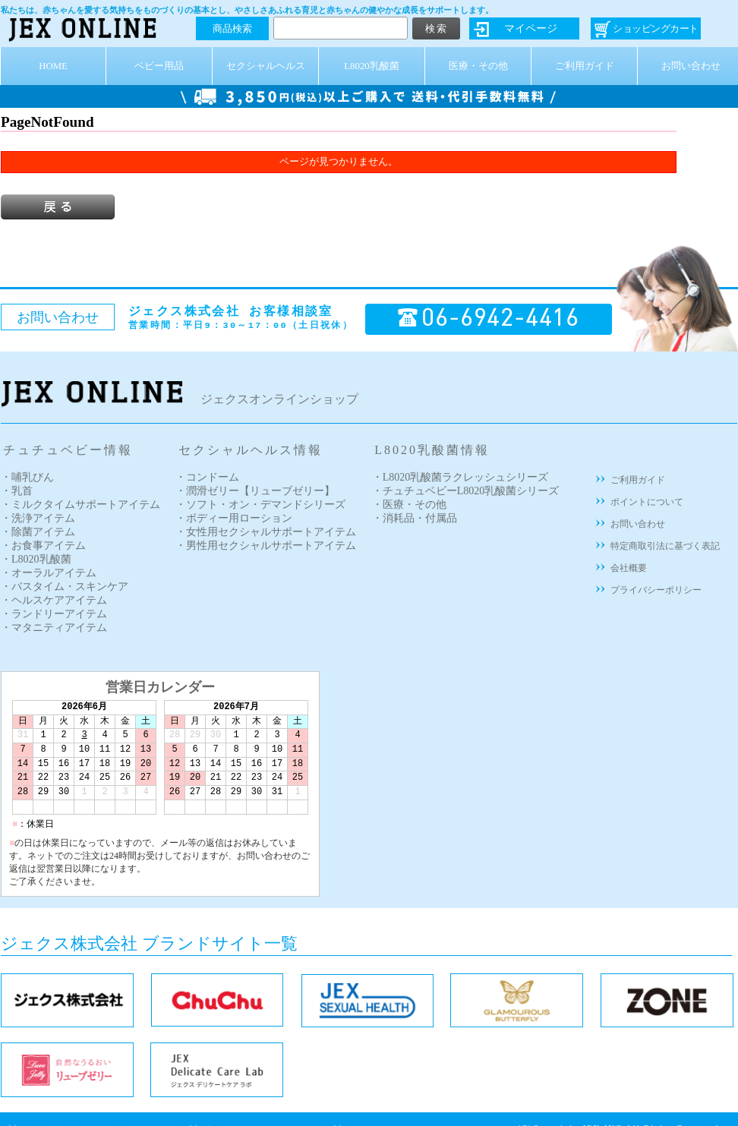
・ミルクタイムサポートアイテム (80, 504)
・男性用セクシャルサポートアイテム (265, 545)
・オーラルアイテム (48, 573)
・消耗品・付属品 (414, 518)
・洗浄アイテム (38, 518)
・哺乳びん (27, 477)
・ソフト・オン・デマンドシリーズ (260, 504)
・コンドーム (207, 477)
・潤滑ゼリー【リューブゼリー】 (255, 491)
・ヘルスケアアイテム (54, 600)
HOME (53, 66)
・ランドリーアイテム (54, 614)
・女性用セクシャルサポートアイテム (265, 532)
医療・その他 (478, 66)
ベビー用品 (159, 66)
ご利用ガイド (584, 66)
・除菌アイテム (38, 532)
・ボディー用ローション (233, 518)
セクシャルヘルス (265, 66)
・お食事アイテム (43, 545)
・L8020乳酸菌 (36, 559)
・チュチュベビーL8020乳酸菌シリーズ (466, 491)
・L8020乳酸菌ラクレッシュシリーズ (460, 477)
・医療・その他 (409, 504)
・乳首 (17, 491)
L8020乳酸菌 (371, 66)
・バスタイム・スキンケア (64, 586)
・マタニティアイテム (54, 627)
